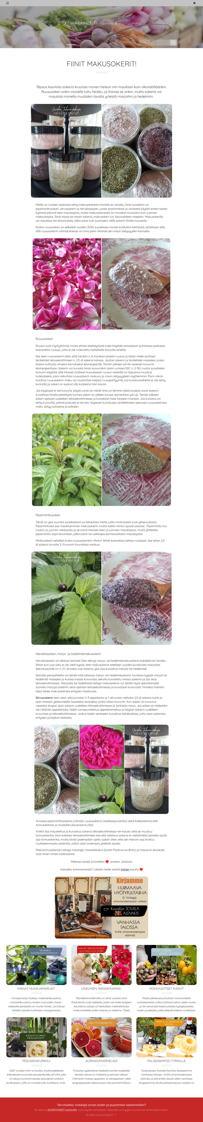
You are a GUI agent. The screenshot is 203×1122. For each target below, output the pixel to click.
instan (125, 869)
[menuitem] (30, 43)
